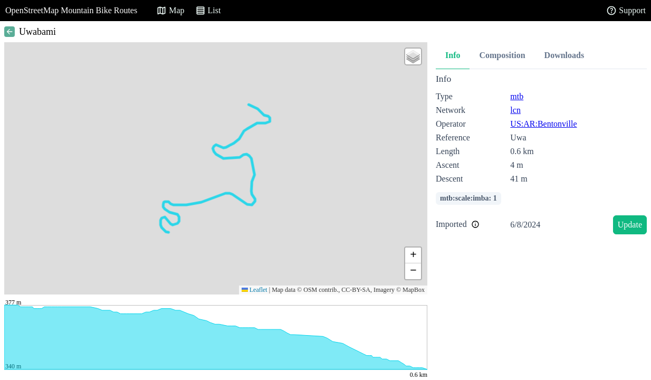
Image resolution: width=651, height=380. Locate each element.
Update (630, 224)
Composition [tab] (502, 55)
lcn (515, 110)
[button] (413, 56)
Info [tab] (452, 55)
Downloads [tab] (564, 55)
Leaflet (254, 289)
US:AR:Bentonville (543, 123)
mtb (516, 96)
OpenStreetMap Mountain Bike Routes (71, 10)
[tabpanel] (541, 156)
